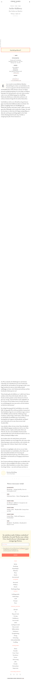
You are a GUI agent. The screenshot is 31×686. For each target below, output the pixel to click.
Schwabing (15, 638)
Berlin (15, 564)
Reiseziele (15, 582)
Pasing (15, 635)
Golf (15, 598)
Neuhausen (15, 631)
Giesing (15, 616)
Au (15, 611)
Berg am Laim (15, 614)
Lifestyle (15, 591)
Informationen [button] (15, 645)
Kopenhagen (15, 568)
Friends (15, 664)
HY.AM (22, 678)
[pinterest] (17, 675)
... (15, 77)
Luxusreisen (15, 579)
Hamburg (15, 566)
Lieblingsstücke (15, 594)
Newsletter (15, 655)
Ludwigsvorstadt (15, 625)
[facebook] (11, 675)
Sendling (15, 642)
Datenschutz (15, 666)
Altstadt (15, 609)
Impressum (15, 668)
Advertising (15, 659)
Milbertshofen (15, 629)
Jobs (15, 661)
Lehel (15, 622)
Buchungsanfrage (15, 589)
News (15, 603)
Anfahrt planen (16, 72)
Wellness (15, 584)
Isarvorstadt (16, 620)
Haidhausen (15, 618)
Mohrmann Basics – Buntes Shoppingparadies (18, 496)
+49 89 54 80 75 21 (15, 78)
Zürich (15, 575)
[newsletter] (20, 675)
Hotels (15, 587)
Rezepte (15, 601)
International (15, 577)
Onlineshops (15, 596)
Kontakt (15, 651)
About (15, 648)
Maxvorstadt (15, 627)
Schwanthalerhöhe (15, 640)
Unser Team (16, 653)
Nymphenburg (15, 633)
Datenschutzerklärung (21, 549)
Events (15, 657)
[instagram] (14, 675)
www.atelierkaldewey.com (16, 80)
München (15, 570)
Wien (15, 573)
